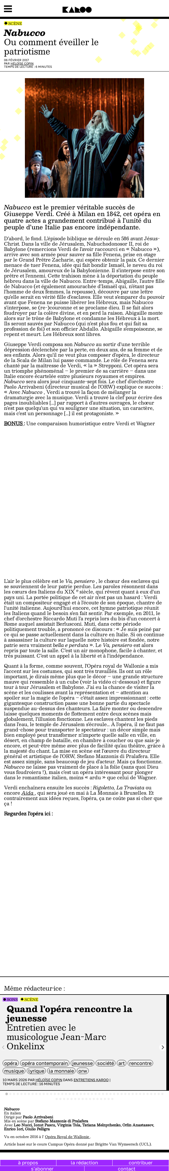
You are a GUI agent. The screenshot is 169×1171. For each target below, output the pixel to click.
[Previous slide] (3, 1047)
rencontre (140, 1063)
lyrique (36, 1071)
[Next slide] (162, 1047)
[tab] (6, 1094)
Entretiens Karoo (91, 1080)
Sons (12, 999)
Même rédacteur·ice (33, 988)
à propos (28, 1162)
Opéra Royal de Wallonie (67, 1137)
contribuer (141, 1162)
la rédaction (84, 1162)
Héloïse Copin (22, 63)
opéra (10, 1063)
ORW (82, 1071)
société (105, 1063)
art (121, 1063)
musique (14, 1071)
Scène (15, 24)
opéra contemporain (45, 1063)
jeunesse (82, 1063)
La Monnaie (61, 1071)
